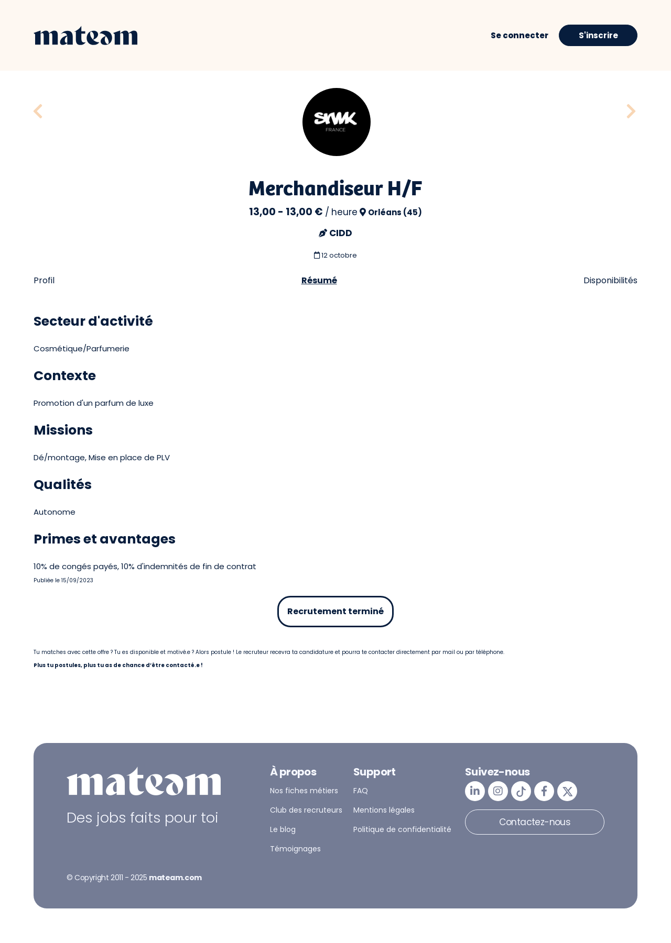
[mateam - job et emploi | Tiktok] (521, 791)
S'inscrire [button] (598, 35)
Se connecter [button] (519, 35)
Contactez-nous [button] (535, 822)
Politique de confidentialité (402, 829)
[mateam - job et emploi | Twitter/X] (567, 791)
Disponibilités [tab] (610, 280)
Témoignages (295, 849)
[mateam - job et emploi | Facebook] (544, 791)
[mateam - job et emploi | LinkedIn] (475, 791)
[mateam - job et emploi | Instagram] (498, 791)
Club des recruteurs (306, 810)
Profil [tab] (44, 280)
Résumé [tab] (319, 280)
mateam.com (175, 877)
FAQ (360, 790)
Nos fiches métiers (304, 790)
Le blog (283, 829)
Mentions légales (384, 810)
